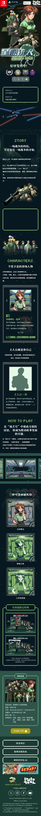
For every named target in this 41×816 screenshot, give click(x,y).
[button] (6, 300)
